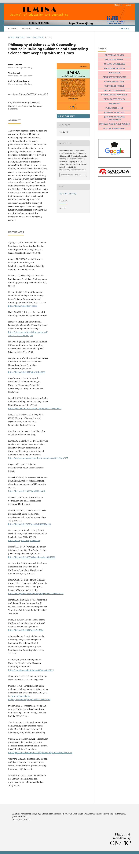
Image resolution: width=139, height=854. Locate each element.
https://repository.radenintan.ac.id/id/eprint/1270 (31, 670)
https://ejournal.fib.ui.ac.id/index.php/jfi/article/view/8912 (34, 408)
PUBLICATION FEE (114, 108)
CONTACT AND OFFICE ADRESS (114, 124)
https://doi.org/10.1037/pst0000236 (24, 540)
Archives (27, 29)
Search (124, 29)
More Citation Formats (71, 175)
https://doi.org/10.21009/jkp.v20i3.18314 (26, 491)
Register (118, 5)
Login (128, 5)
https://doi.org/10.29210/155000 (22, 306)
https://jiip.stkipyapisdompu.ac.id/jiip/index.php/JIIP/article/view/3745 (40, 752)
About (39, 29)
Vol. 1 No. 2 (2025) (35, 37)
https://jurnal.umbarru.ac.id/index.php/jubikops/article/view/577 (38, 458)
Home (11, 37)
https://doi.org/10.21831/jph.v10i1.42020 (26, 372)
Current (13, 29)
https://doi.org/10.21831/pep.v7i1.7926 (25, 630)
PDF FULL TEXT (67, 116)
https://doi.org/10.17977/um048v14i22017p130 (29, 524)
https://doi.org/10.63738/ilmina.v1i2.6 (30, 94)
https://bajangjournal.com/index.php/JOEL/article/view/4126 (36, 593)
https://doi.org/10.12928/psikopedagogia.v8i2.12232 (31, 557)
